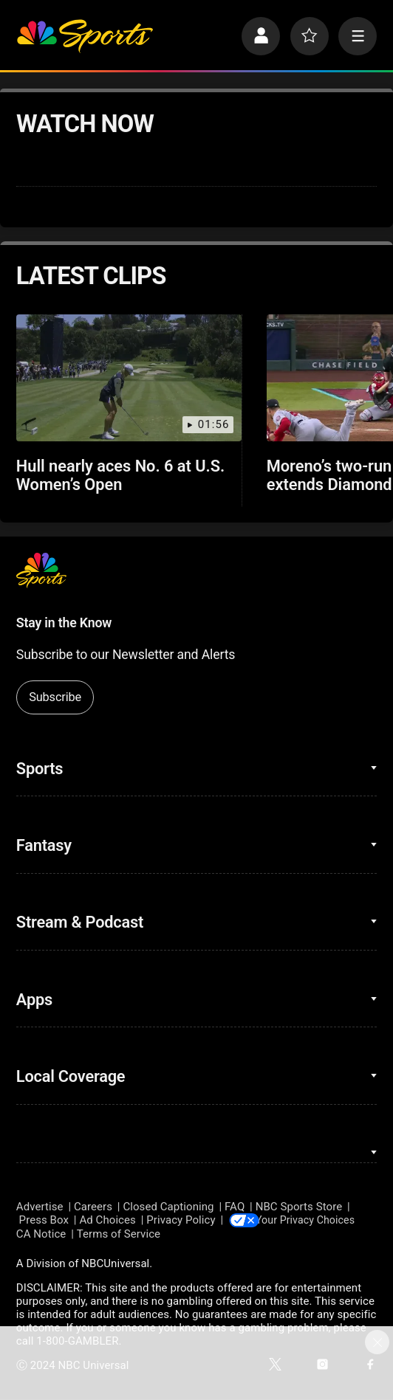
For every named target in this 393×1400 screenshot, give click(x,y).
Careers (93, 1206)
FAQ (235, 1206)
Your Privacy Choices (314, 1220)
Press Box (44, 1220)
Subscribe (55, 697)
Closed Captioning (168, 1206)
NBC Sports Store (299, 1206)
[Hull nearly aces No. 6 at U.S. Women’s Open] (129, 377)
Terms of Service (118, 1234)
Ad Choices (107, 1220)
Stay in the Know (64, 622)
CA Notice (41, 1234)
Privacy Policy (180, 1220)
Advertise (40, 1206)
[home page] (85, 36)
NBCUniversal (115, 1264)
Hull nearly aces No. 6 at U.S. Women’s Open (120, 475)
